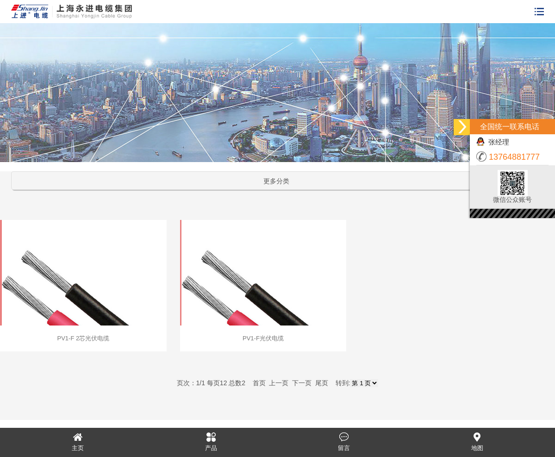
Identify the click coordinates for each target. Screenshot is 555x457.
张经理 (492, 142)
